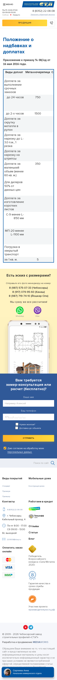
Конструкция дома (36, 486)
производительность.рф (42, 609)
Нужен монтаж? (27, 424)
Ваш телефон (28, 410)
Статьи (33, 532)
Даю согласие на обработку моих (25, 450)
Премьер (6, 496)
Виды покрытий (12, 478)
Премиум (6, 491)
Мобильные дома (40, 478)
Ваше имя (28, 397)
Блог (32, 538)
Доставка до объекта (30, 428)
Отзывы (34, 526)
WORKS (40, 642)
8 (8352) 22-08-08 (44, 11)
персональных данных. (19, 452)
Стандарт (6, 486)
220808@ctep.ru (14, 539)
